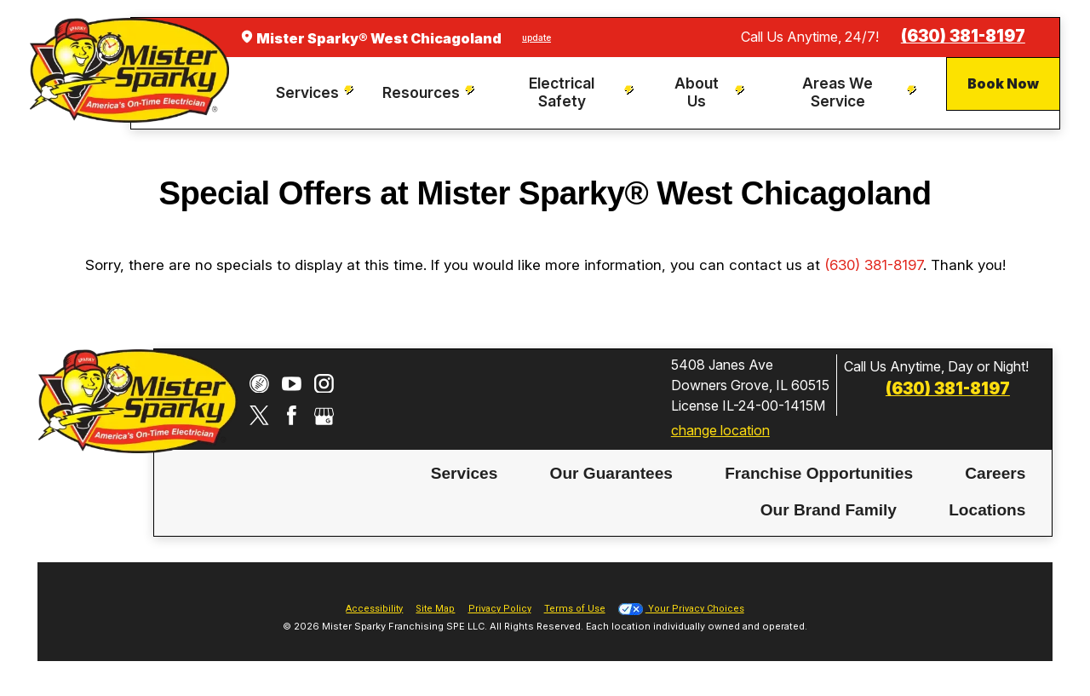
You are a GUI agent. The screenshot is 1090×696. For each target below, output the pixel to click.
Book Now (1003, 83)
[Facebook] (291, 415)
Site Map (435, 608)
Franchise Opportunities (819, 473)
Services (464, 473)
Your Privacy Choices (681, 608)
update (536, 37)
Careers (995, 473)
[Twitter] (259, 415)
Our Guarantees (611, 473)
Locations (987, 510)
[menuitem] (317, 93)
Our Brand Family (828, 510)
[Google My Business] (324, 415)
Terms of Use (574, 608)
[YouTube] (291, 384)
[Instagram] (324, 384)
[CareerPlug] (259, 384)
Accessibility (374, 608)
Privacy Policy (499, 608)
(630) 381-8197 (963, 36)
